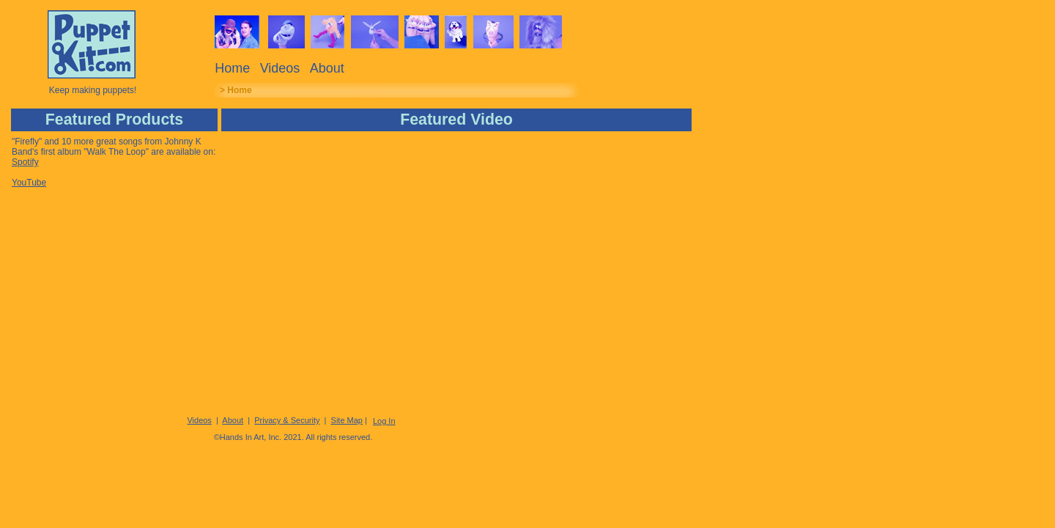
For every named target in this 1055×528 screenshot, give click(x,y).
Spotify (25, 162)
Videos (280, 68)
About (327, 68)
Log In (384, 421)
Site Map (347, 420)
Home (232, 68)
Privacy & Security (286, 420)
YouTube (29, 182)
